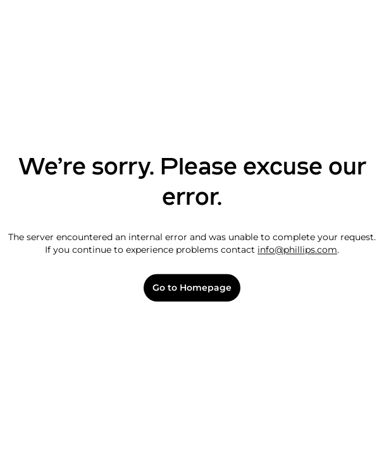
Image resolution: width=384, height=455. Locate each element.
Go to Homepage (192, 287)
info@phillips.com (297, 249)
